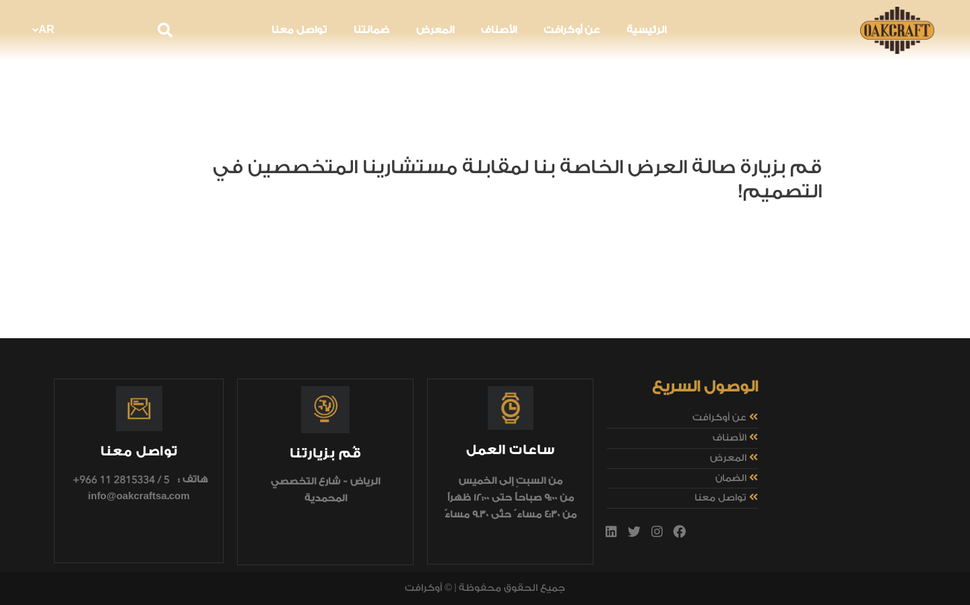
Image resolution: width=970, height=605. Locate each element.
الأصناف (499, 30)
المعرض (435, 30)
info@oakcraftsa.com (139, 496)
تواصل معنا (299, 30)
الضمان (730, 478)
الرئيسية (646, 30)
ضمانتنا (371, 30)
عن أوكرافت (572, 30)
